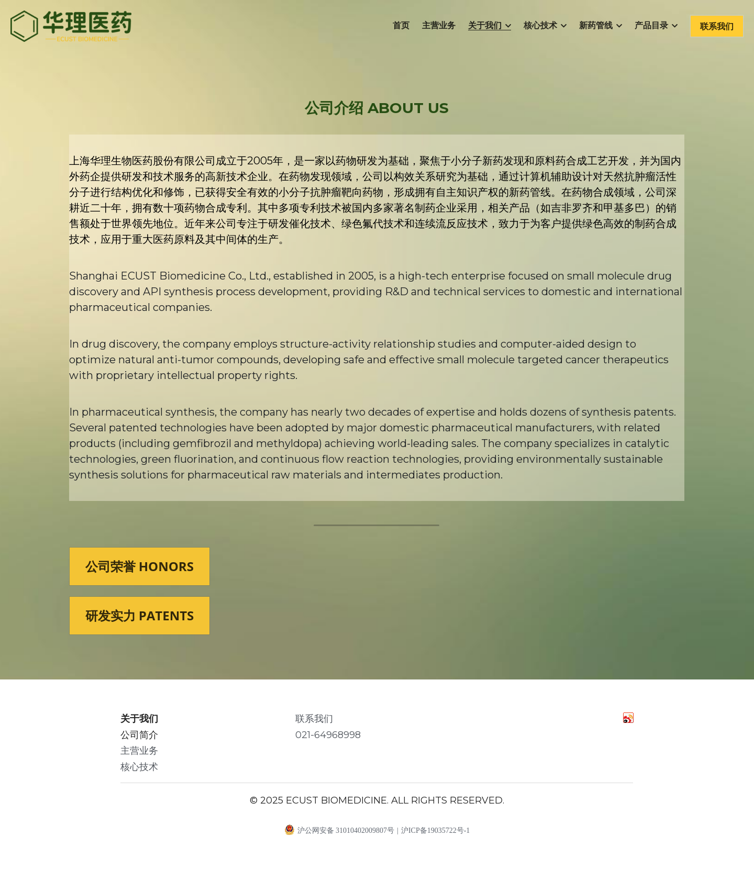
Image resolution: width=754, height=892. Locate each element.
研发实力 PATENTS (139, 620)
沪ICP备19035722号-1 (435, 836)
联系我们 (717, 26)
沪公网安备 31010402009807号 (339, 834)
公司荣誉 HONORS (139, 571)
